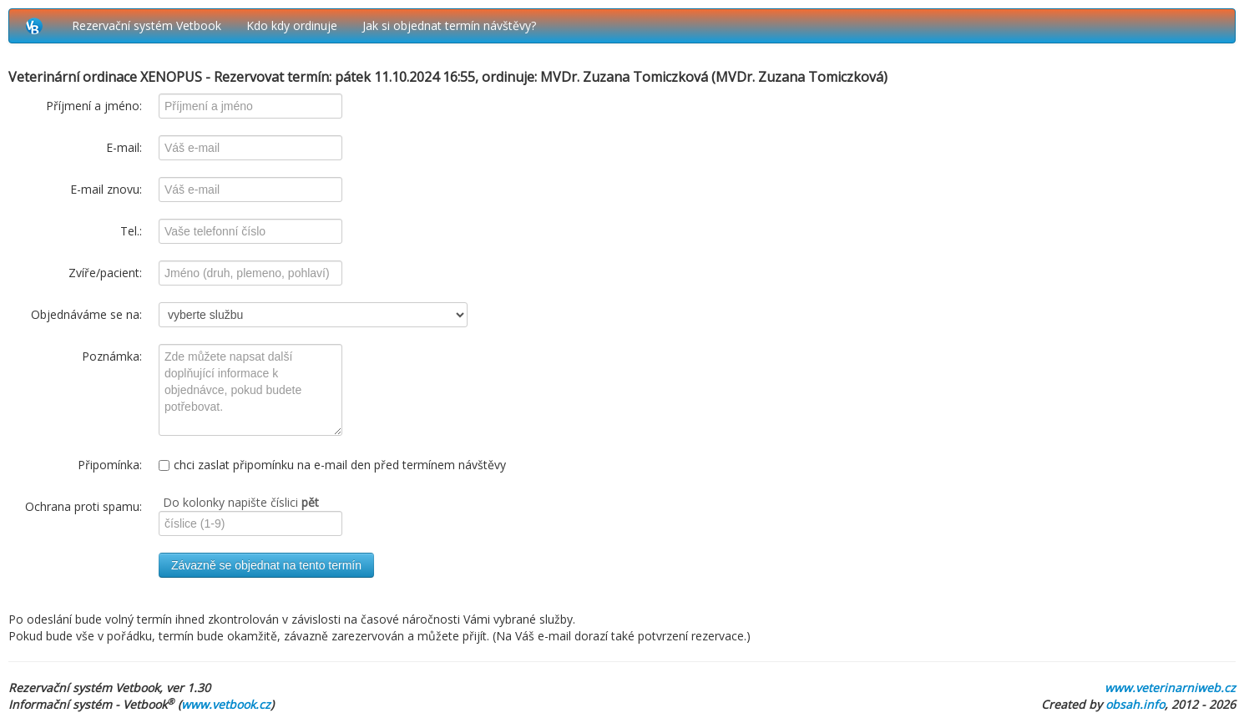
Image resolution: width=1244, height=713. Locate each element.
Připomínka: (110, 465)
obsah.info (1135, 704)
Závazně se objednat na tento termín (266, 565)
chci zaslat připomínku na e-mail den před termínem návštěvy (332, 465)
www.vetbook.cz (226, 704)
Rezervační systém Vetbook (146, 25)
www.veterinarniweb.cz (1170, 687)
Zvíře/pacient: (105, 273)
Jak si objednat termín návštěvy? (449, 25)
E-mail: (124, 147)
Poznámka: (112, 356)
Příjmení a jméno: (94, 106)
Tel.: (131, 231)
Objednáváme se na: (86, 314)
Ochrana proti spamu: (83, 506)
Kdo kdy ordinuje (291, 25)
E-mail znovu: (106, 189)
